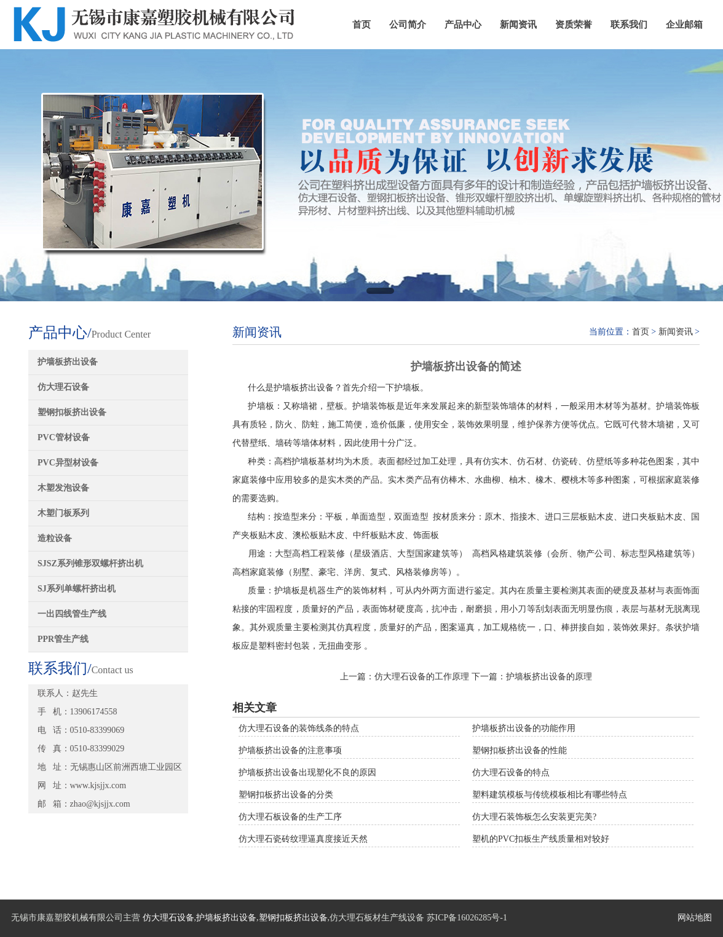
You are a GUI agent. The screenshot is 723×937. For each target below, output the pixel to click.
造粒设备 (55, 538)
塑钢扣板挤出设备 (72, 412)
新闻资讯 (518, 25)
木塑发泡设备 (63, 487)
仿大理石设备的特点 (511, 772)
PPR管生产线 (63, 639)
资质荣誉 (573, 25)
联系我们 (628, 25)
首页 (361, 25)
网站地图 (695, 917)
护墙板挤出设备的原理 (549, 676)
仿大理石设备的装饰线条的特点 (299, 728)
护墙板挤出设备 (68, 361)
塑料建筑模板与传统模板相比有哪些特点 (549, 794)
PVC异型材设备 (68, 462)
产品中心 (462, 25)
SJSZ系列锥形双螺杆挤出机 (90, 563)
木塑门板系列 (63, 513)
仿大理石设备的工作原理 (421, 676)
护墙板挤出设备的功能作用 (523, 728)
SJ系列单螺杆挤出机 (77, 588)
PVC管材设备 (64, 437)
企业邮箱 (684, 25)
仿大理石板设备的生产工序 (290, 816)
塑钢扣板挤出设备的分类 (286, 794)
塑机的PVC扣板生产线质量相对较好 (540, 839)
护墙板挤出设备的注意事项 (290, 750)
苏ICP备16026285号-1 (467, 917)
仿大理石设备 (63, 387)
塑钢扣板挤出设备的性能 (519, 750)
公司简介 (407, 25)
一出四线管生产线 (72, 614)
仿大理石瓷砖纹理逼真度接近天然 (303, 839)
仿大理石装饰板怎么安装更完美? (534, 816)
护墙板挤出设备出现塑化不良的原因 (307, 772)
